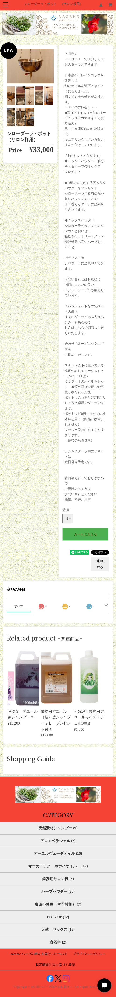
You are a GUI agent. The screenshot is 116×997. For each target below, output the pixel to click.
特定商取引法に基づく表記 (55, 964)
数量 (66, 510)
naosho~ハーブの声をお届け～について (39, 954)
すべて (18, 606)
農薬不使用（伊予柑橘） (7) (58, 904)
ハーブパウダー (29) (58, 891)
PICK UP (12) (58, 917)
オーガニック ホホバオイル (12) (58, 866)
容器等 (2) (58, 942)
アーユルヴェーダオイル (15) (58, 853)
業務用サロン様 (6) (58, 879)
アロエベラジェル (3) (58, 841)
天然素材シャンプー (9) (58, 828)
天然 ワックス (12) (58, 929)
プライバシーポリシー (89, 954)
